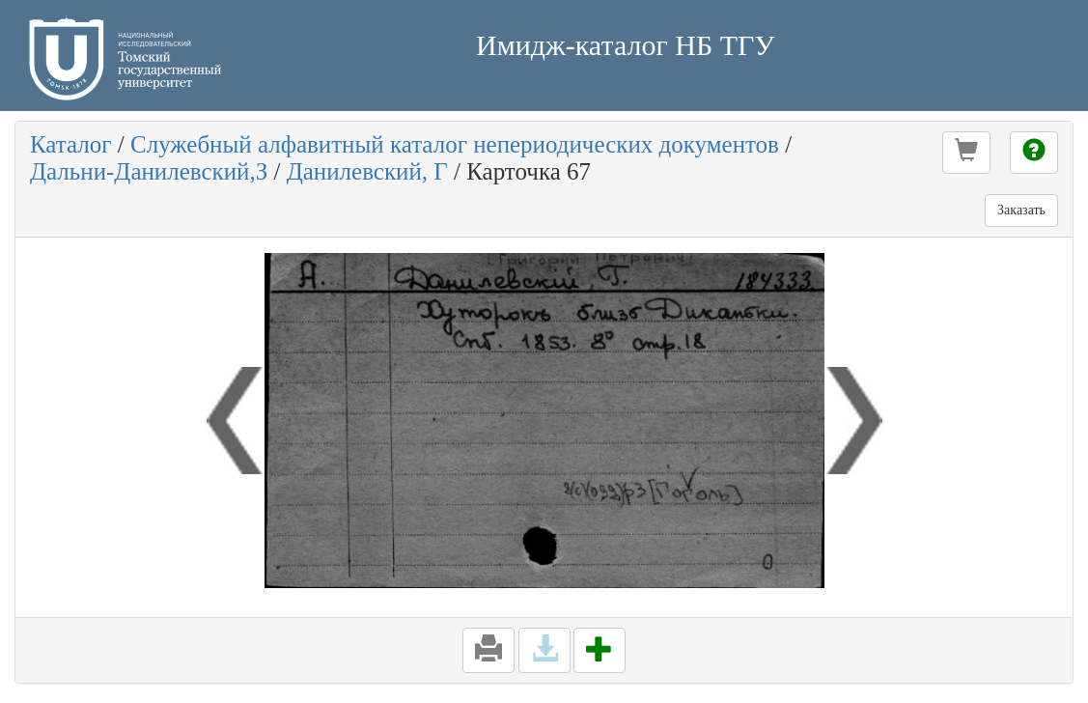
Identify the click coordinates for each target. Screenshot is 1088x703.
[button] (966, 152)
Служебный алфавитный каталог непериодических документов (454, 144)
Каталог (71, 144)
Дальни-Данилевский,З (148, 171)
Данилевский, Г (367, 171)
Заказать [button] (1021, 210)
